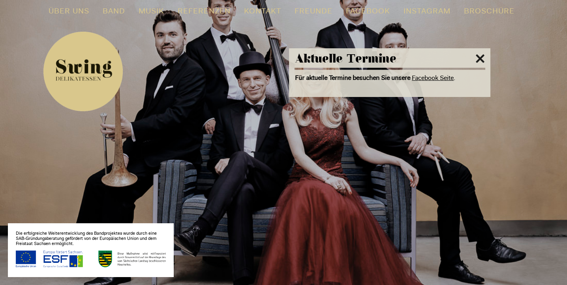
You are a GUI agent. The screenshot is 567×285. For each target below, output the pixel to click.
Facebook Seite (433, 78)
